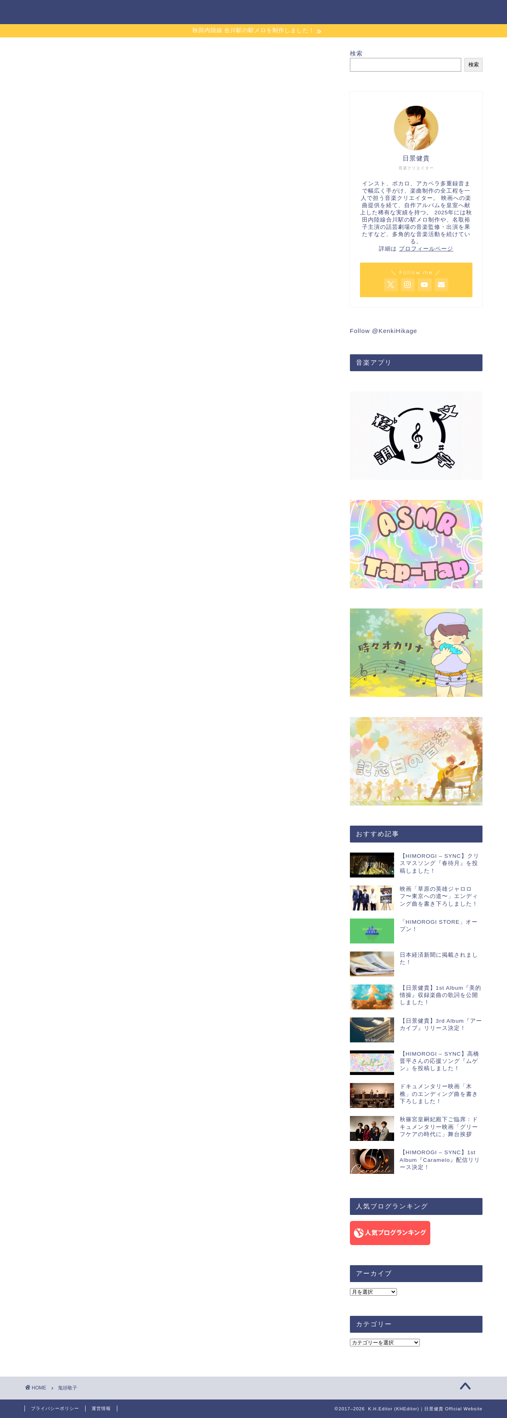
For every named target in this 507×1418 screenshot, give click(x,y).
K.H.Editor (45, 11)
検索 (356, 53)
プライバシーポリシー (55, 1408)
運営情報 (101, 1408)
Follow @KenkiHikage (383, 330)
